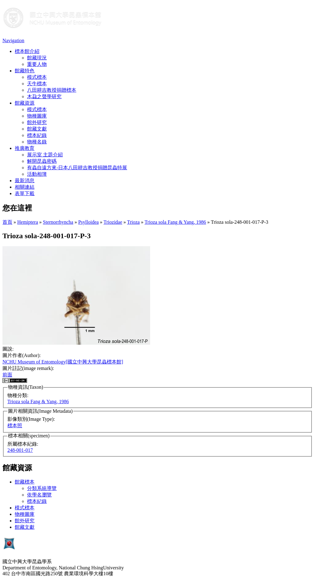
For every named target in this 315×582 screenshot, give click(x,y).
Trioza (133, 222)
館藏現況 (37, 57)
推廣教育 (24, 148)
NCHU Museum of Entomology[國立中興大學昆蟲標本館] (62, 361)
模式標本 (37, 77)
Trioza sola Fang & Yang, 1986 (175, 222)
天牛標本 (37, 83)
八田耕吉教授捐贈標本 (51, 90)
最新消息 (24, 180)
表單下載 (24, 193)
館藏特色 (24, 70)
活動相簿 (37, 174)
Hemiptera (27, 222)
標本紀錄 (37, 135)
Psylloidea (88, 222)
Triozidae (113, 222)
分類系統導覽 (42, 488)
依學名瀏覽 (39, 494)
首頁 (7, 222)
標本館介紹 (27, 51)
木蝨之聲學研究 (44, 96)
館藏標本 (24, 481)
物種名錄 (37, 141)
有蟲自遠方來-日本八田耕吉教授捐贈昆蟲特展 (77, 167)
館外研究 (37, 122)
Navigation (13, 40)
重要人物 (37, 64)
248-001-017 (20, 450)
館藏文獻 (37, 128)
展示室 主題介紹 (45, 154)
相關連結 (24, 187)
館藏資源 (24, 103)
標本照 (14, 425)
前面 (7, 374)
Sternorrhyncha (58, 222)
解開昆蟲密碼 (42, 161)
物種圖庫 (37, 115)
